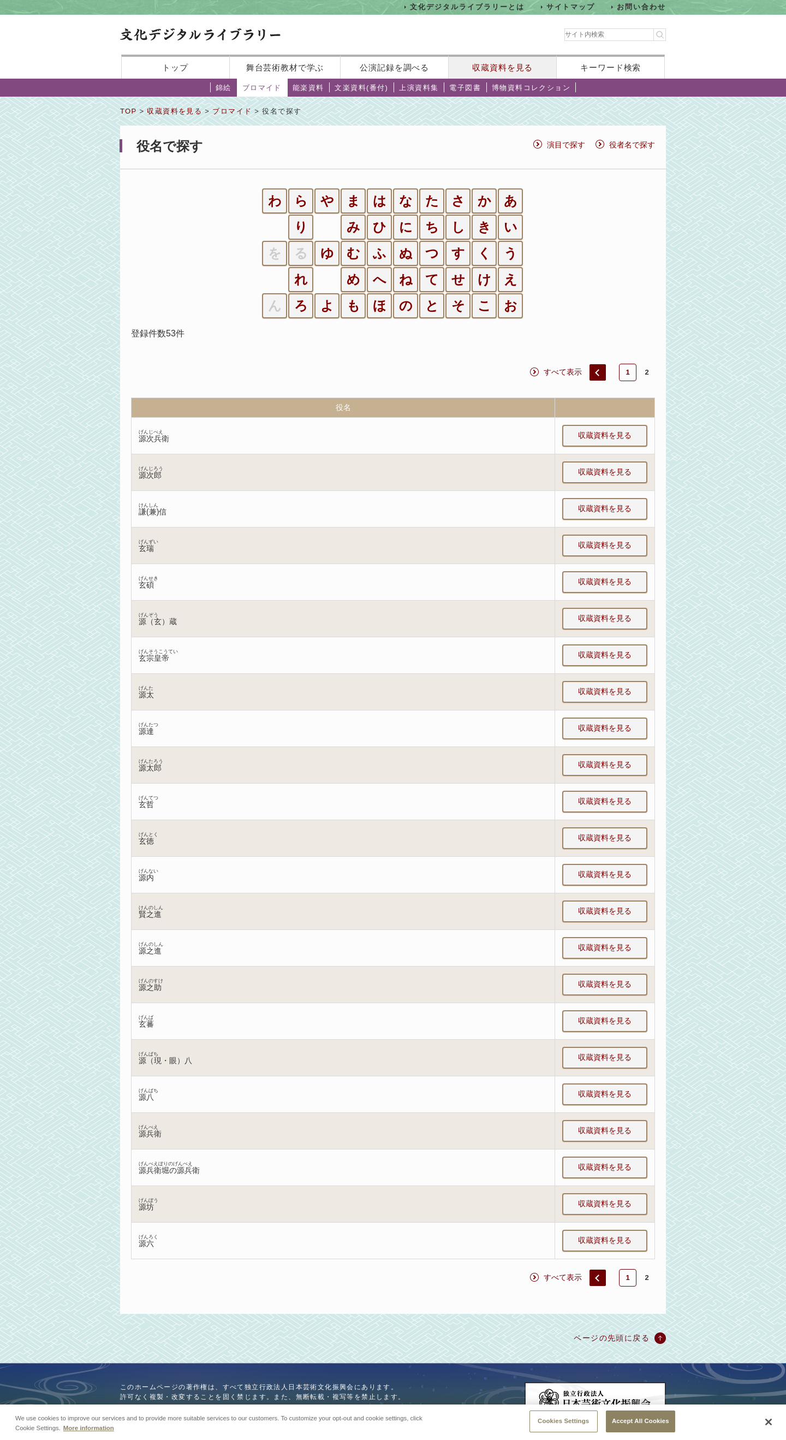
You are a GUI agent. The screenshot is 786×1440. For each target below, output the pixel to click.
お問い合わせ (641, 7)
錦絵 (223, 88)
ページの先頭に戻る (612, 1338)
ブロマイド (262, 88)
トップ (175, 67)
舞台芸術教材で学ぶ (285, 67)
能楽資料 (308, 88)
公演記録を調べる (394, 67)
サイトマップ (571, 7)
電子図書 (465, 88)
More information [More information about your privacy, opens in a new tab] (88, 1435)
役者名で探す (632, 144)
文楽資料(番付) (361, 88)
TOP (128, 111)
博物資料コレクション (531, 88)
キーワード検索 (610, 67)
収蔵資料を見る (502, 67)
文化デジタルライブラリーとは (467, 7)
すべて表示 (563, 372)
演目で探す (566, 144)
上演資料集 (418, 88)
